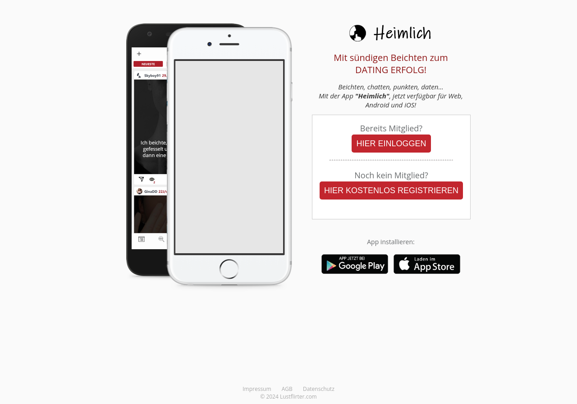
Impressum (257, 389)
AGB (287, 389)
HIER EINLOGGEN (391, 143)
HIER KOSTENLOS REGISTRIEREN (391, 190)
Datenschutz (318, 389)
